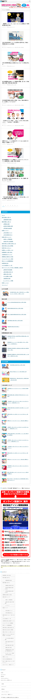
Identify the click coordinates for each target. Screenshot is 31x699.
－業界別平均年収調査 (7, 269)
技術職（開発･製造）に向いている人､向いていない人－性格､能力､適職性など (17, 473)
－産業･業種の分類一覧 (8, 272)
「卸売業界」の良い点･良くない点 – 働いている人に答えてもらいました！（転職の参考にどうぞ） (17, 441)
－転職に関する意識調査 (8, 241)
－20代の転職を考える (7, 234)
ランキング (5, 47)
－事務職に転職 (6, 224)
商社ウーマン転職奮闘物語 (7, 261)
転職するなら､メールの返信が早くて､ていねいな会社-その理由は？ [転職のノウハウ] (15, 141)
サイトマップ (5, 285)
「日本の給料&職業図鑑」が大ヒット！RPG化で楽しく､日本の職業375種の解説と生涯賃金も (15, 198)
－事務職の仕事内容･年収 (9, 585)
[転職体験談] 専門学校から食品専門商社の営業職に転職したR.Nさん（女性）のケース (18, 337)
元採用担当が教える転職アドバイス (9, 620)
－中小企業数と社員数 (7, 276)
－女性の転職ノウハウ (7, 232)
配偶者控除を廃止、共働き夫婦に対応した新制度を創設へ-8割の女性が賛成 (19, 379)
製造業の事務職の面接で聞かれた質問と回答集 (15, 308)
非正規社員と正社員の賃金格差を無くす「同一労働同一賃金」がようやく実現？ (15, 179)
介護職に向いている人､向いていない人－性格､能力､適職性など (17, 459)
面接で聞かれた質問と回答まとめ (9, 243)
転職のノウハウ (10, 144)
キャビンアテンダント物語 (7, 258)
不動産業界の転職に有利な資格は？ (13, 326)
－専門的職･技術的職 (7, 228)
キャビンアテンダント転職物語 (8, 623)
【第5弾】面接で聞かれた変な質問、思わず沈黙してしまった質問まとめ (17, 408)
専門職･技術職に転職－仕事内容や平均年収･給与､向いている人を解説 (17, 396)
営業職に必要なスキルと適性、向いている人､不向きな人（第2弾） (17, 415)
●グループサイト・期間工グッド (8, 664)
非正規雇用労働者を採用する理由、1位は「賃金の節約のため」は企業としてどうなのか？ (15, 101)
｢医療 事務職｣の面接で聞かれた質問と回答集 (15, 320)
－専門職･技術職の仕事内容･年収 (9, 592)
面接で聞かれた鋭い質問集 (7, 245)
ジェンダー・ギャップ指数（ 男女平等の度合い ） (9, 654)
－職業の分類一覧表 (7, 274)
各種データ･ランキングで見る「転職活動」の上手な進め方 (8, 635)
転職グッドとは (5, 282)
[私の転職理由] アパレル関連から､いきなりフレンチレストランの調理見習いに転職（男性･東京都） (15, 160)
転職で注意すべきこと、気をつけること (9, 616)
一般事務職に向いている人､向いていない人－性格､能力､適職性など (17, 389)
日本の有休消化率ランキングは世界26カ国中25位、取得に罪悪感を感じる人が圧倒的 (15, 43)
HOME (2, 672)
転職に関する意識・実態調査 (19, 47)
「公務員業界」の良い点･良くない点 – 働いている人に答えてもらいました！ (17, 447)
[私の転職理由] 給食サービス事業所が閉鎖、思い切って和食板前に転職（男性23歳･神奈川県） (15, 82)
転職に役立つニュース (10, 47)
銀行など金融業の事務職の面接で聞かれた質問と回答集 (16, 314)
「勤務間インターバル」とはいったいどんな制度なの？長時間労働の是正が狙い (15, 24)
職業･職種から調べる (6, 221)
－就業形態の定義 (6, 278)
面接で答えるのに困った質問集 (8, 629)
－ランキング (7, 605)
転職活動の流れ (5, 263)
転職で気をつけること (6, 248)
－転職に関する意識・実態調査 (9, 603)
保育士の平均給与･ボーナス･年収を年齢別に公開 (18, 371)
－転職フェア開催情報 (7, 239)
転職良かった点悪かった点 (7, 250)
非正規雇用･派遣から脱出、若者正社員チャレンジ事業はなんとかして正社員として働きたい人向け (19, 293)
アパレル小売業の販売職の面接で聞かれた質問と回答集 (16, 302)
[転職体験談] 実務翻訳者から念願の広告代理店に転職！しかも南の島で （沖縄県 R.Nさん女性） (18, 355)
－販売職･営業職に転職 (8, 226)
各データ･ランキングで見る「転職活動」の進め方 (12, 267)
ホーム (3, 215)
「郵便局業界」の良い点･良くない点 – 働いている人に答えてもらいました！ (17, 466)
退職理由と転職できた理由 (12, 84)
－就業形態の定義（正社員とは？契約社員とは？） (9, 650)
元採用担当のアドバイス (7, 254)
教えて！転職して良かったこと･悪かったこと (8, 662)
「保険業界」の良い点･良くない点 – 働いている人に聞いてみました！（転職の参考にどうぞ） (17, 428)
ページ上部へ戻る (29, 697)
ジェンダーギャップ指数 (8, 280)
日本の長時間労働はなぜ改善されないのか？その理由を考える (15, 63)
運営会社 (2, 676)
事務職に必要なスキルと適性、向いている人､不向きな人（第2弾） (17, 454)
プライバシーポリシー (4, 678)
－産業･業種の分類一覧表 (9, 645)
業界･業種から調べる (6, 217)
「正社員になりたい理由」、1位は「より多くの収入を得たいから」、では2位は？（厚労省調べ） (15, 121)
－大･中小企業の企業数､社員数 (9, 639)
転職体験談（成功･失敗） (7, 252)
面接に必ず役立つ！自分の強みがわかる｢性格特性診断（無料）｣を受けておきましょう (18, 479)
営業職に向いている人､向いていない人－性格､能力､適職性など (17, 420)
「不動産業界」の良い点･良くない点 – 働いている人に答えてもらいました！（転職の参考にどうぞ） (17, 402)
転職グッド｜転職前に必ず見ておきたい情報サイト (11, 697)
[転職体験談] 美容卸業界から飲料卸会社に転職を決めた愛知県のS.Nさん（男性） (18, 349)
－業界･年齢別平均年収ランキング (9, 642)
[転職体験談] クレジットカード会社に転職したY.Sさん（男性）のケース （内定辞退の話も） (18, 343)
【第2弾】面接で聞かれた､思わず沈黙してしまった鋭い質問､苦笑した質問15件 (17, 434)
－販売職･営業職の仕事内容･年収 (9, 588)
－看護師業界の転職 (7, 219)
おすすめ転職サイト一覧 (7, 265)
